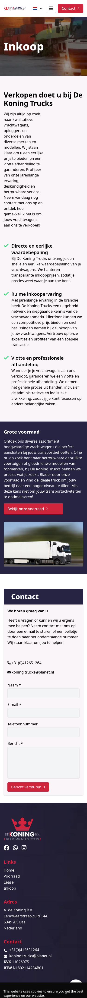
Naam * (43, 690)
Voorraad (12, 876)
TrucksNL (32, 992)
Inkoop (10, 888)
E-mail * (43, 710)
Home (9, 870)
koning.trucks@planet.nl (33, 672)
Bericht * (43, 760)
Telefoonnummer (43, 729)
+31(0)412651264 (27, 662)
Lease (9, 882)
